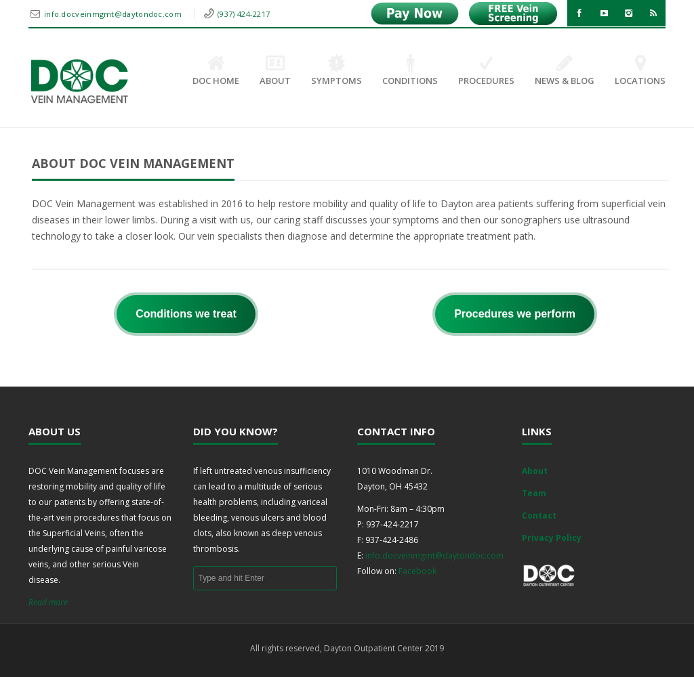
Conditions (410, 71)
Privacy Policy (551, 538)
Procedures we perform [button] (514, 314)
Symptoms (336, 71)
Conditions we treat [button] (186, 314)
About (275, 71)
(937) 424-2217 (244, 14)
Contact (539, 515)
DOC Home (215, 71)
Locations (640, 71)
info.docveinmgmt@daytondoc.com (114, 14)
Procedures (486, 71)
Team (534, 493)
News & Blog (564, 71)
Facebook (417, 571)
